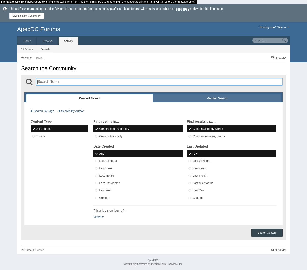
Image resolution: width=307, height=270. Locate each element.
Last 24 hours (108, 161)
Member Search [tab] (217, 98)
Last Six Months (109, 183)
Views (98, 217)
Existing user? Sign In (274, 27)
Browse (47, 41)
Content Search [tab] (89, 98)
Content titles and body (114, 129)
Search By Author (71, 111)
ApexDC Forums (38, 29)
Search (45, 49)
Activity (68, 41)
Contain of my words (208, 129)
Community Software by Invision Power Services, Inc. (153, 263)
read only (182, 8)
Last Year (105, 190)
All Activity (27, 49)
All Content (43, 129)
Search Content (267, 232)
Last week (105, 168)
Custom (104, 197)
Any (101, 153)
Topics (40, 136)
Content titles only (110, 136)
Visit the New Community (27, 15)
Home (27, 41)
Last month (106, 175)
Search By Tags (42, 111)
